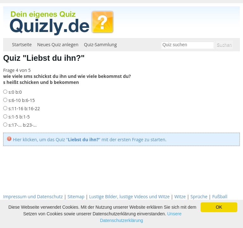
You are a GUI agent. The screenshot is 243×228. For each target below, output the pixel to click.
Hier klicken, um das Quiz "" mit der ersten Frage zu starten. (89, 139)
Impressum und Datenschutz (33, 196)
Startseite (22, 44)
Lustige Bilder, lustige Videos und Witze (129, 196)
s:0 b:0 (14, 92)
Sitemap (75, 196)
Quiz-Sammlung (100, 44)
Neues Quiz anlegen (57, 44)
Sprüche (199, 196)
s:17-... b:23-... (22, 125)
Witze (180, 196)
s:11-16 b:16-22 (23, 108)
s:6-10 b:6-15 (21, 100)
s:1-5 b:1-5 (18, 117)
